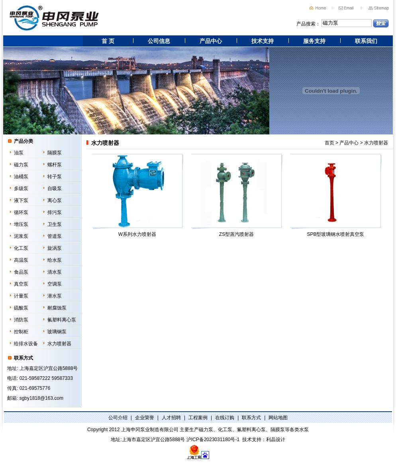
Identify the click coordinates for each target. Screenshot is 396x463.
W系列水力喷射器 (136, 195)
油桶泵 (21, 176)
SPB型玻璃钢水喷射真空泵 (334, 195)
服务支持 (314, 41)
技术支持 (262, 41)
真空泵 (21, 284)
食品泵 (21, 272)
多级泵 (21, 188)
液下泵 (21, 200)
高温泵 (21, 260)
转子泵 (54, 176)
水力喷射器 (59, 343)
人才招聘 (171, 417)
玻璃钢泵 (57, 332)
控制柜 (21, 332)
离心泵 (54, 200)
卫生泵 (54, 224)
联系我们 (366, 41)
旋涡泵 (54, 248)
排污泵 (54, 212)
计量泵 (21, 296)
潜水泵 (54, 296)
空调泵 (54, 284)
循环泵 (21, 212)
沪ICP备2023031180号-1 (212, 439)
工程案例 (198, 417)
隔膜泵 (54, 153)
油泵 (19, 153)
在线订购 (224, 417)
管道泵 (54, 236)
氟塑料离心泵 (61, 320)
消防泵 (21, 320)
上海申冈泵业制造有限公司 (149, 429)
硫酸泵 (21, 308)
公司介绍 (117, 417)
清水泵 (54, 272)
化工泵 (21, 248)
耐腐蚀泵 (57, 308)
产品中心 (211, 41)
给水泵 (54, 260)
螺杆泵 (54, 164)
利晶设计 (275, 439)
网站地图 (278, 417)
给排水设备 (26, 343)
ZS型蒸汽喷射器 (235, 195)
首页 (329, 143)
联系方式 (251, 417)
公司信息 (159, 41)
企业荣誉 (144, 417)
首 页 (108, 41)
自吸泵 (54, 188)
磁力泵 (21, 164)
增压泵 (21, 224)
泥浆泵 (21, 236)
